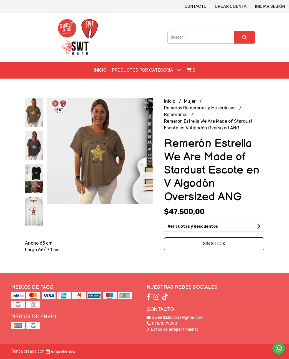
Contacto (196, 6)
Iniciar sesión (270, 6)
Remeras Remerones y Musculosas (200, 108)
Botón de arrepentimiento (172, 329)
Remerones (176, 114)
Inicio (100, 70)
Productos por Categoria (146, 70)
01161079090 (162, 323)
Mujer (190, 101)
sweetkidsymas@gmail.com (175, 317)
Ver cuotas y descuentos (193, 226)
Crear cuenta (231, 6)
